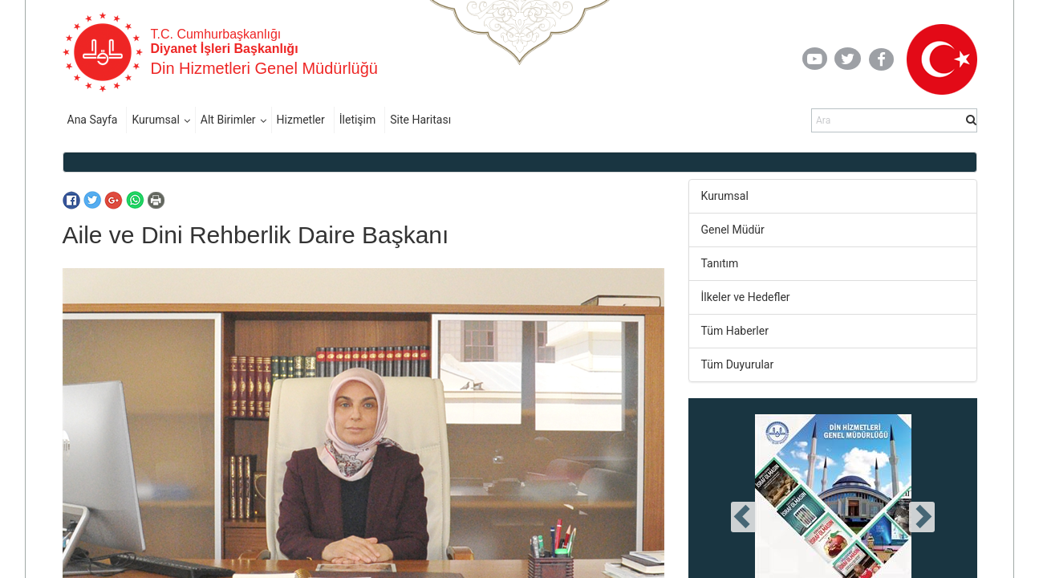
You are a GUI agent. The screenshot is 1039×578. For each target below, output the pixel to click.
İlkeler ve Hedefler (745, 297)
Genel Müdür (733, 229)
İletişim (357, 119)
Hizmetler (301, 119)
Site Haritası (420, 119)
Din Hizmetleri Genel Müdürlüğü (264, 68)
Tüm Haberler (735, 330)
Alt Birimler (228, 119)
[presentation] (744, 517)
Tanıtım (720, 263)
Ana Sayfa (92, 119)
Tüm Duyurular (737, 364)
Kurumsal (155, 119)
